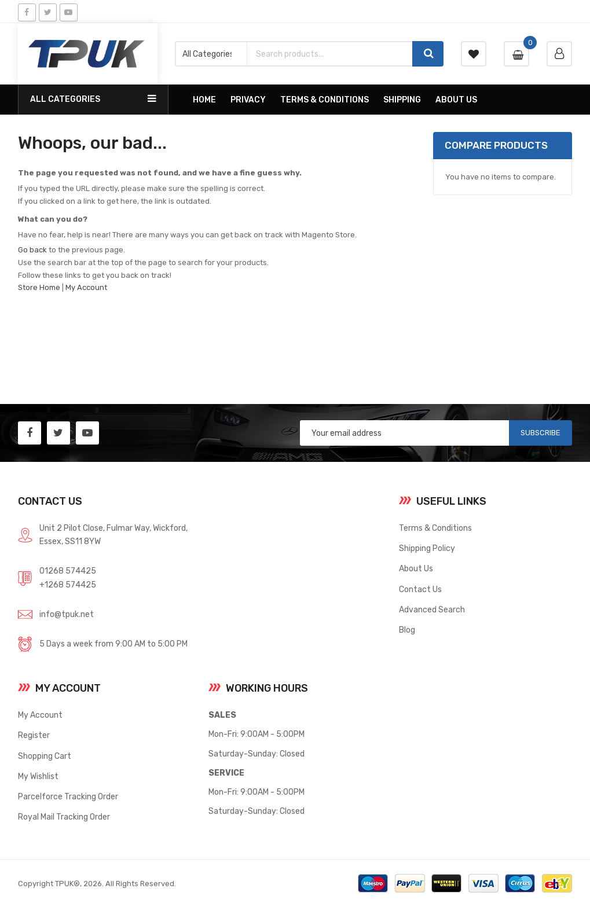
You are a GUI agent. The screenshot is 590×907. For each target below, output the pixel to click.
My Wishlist (38, 776)
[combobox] (329, 53)
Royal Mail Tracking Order (64, 816)
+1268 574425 (67, 584)
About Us (416, 568)
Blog (407, 629)
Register (34, 735)
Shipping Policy (427, 548)
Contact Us (420, 589)
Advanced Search (432, 609)
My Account (86, 287)
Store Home (39, 287)
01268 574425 (67, 570)
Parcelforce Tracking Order (68, 796)
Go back (32, 249)
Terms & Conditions (435, 528)
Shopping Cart (44, 756)
